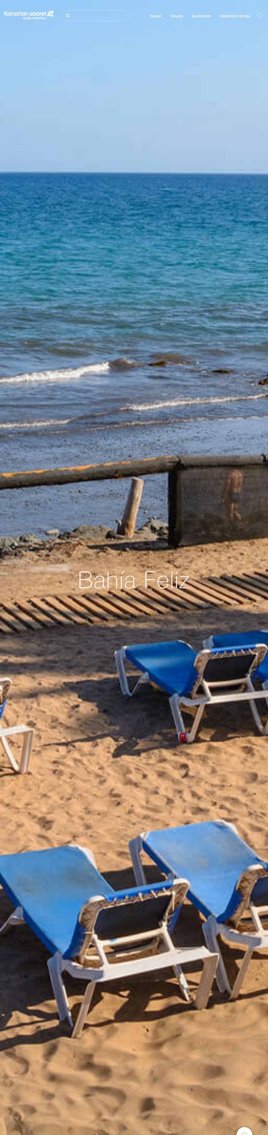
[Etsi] (95, 15)
